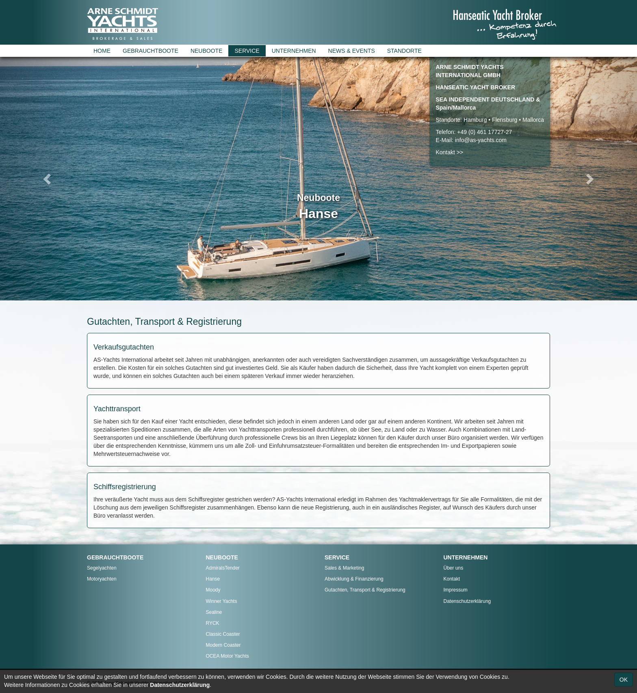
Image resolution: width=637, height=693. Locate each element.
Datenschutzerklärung (467, 601)
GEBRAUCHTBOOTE (150, 50)
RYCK (212, 623)
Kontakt (452, 579)
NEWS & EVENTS (351, 50)
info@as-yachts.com (481, 140)
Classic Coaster (223, 634)
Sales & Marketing (344, 568)
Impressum (456, 590)
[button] (47, 178)
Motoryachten (102, 579)
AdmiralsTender (223, 568)
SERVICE (246, 50)
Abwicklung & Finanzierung (354, 579)
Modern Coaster (223, 645)
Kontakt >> (449, 152)
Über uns (454, 568)
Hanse (213, 579)
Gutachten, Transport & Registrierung (365, 590)
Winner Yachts (221, 601)
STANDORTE (404, 50)
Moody (213, 590)
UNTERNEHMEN (294, 50)
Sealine (214, 612)
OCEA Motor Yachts (227, 656)
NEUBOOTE (207, 50)
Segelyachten (102, 568)
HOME (101, 50)
